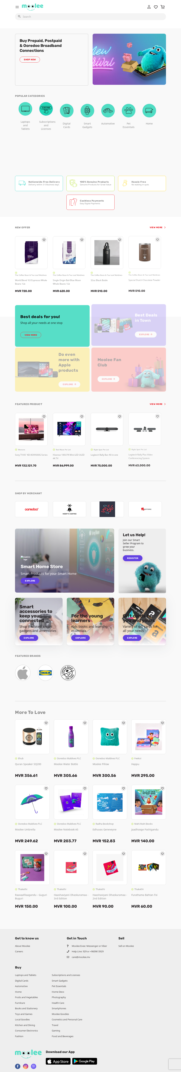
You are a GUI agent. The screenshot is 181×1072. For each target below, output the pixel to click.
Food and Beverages (62, 1036)
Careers (19, 951)
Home (18, 991)
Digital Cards (21, 980)
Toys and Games (23, 1014)
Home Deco (58, 991)
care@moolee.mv (81, 957)
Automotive (21, 986)
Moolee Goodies (60, 1014)
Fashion (19, 1036)
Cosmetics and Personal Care (67, 1019)
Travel (55, 1025)
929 (85, 951)
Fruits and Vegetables (26, 997)
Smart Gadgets (60, 980)
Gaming (56, 1030)
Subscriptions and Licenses (66, 975)
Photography (59, 997)
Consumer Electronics (26, 1030)
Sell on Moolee (126, 946)
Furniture (20, 1002)
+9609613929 (97, 951)
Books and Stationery (26, 1008)
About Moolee (22, 946)
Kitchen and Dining (25, 1025)
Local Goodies (22, 1019)
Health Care (58, 1002)
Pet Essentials (59, 986)
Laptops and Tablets (25, 975)
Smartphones (59, 1008)
